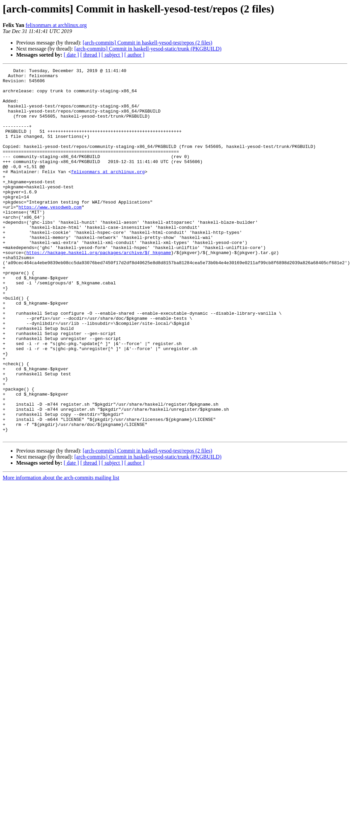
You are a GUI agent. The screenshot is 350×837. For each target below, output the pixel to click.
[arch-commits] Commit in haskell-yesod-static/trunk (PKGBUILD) (147, 49)
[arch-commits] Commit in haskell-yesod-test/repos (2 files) (147, 42)
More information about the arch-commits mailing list (61, 551)
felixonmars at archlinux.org (56, 25)
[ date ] (71, 55)
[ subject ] (112, 55)
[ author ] (134, 55)
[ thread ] (90, 55)
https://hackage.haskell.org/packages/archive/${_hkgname (98, 290)
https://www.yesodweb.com (50, 235)
